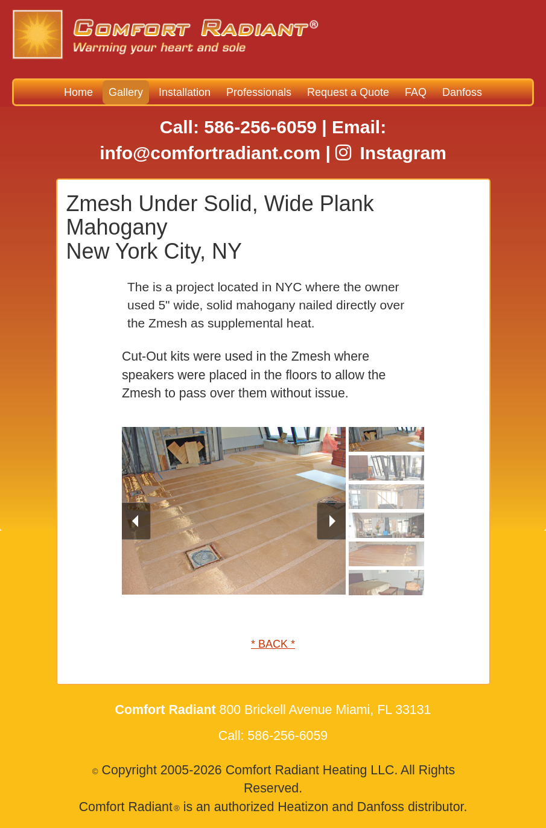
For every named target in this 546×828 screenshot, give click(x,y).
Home (78, 92)
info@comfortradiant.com (210, 153)
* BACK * (273, 644)
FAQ (416, 92)
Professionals (258, 92)
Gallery (126, 92)
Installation (185, 92)
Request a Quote (348, 92)
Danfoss (462, 92)
